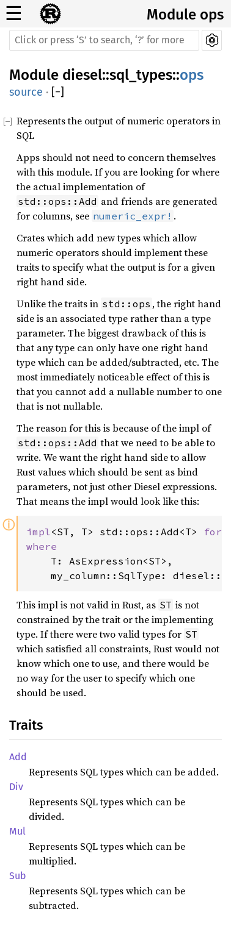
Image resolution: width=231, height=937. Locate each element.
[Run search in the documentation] (104, 40)
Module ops (185, 14)
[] (57, 92)
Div (16, 787)
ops (192, 75)
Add (18, 757)
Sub (17, 876)
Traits (26, 725)
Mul (17, 831)
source (26, 92)
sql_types (140, 75)
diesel (82, 75)
